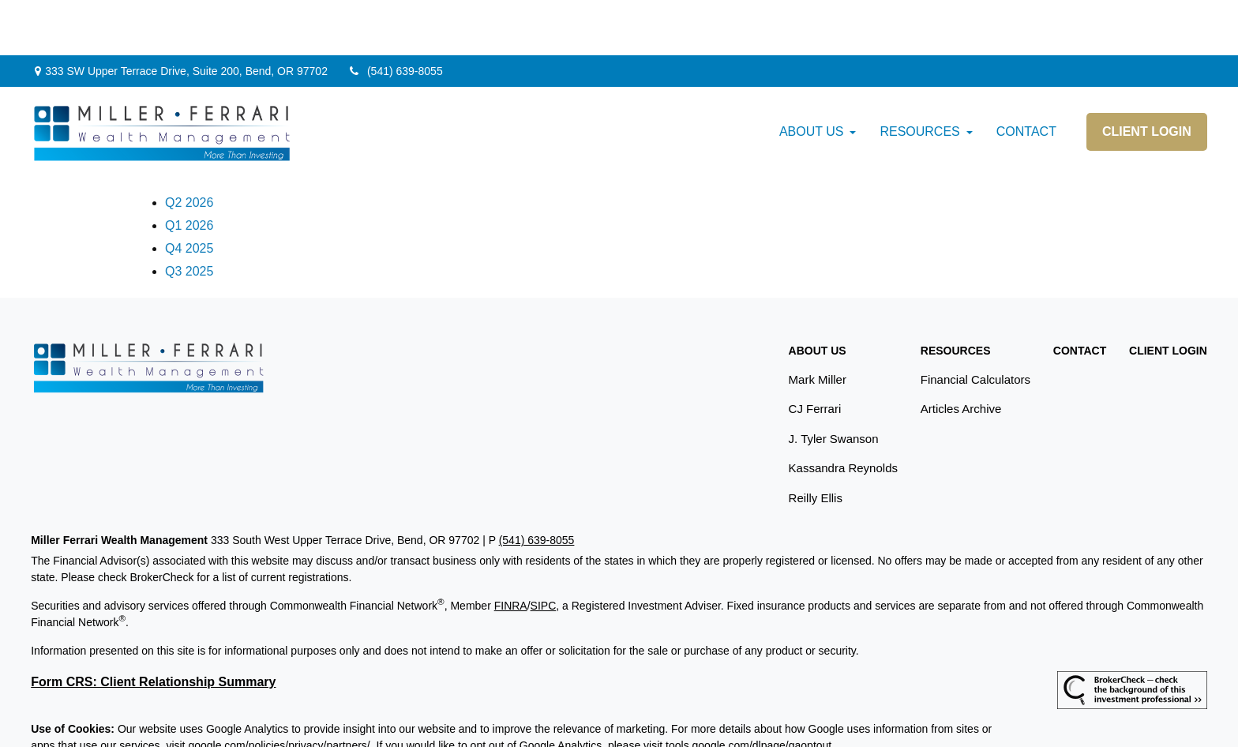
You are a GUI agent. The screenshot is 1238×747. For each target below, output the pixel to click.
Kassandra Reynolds (843, 412)
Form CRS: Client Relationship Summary (153, 626)
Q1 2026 (189, 170)
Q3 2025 (189, 216)
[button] (811, 76)
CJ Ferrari (815, 353)
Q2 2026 (189, 147)
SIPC (544, 550)
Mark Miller (817, 324)
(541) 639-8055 (395, 15)
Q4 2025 (189, 193)
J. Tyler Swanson (834, 383)
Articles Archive (961, 353)
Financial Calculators (975, 324)
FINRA (510, 550)
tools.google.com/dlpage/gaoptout (748, 690)
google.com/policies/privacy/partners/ (279, 690)
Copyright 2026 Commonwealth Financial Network (293, 718)
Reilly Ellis (815, 442)
